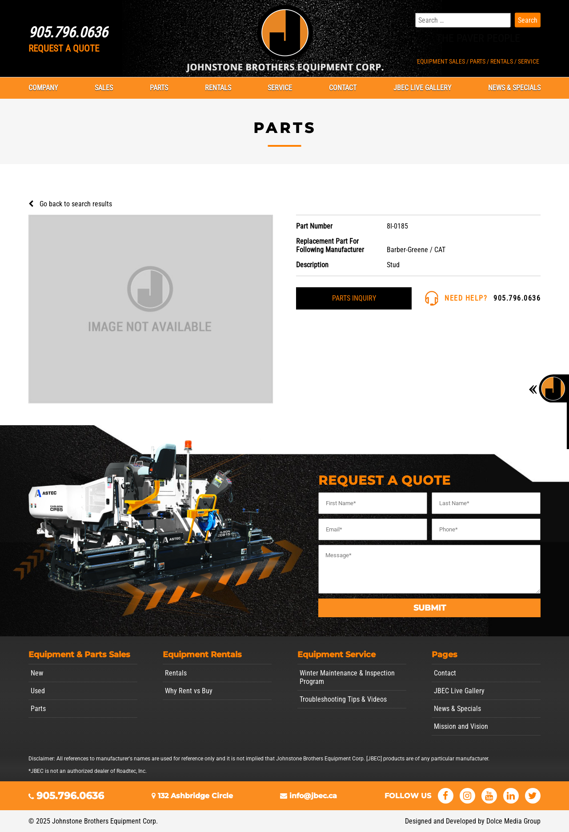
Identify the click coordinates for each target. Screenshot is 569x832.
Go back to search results (76, 204)
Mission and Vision (461, 726)
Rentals (218, 88)
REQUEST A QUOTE (63, 48)
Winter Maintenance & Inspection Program (347, 677)
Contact (343, 88)
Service (280, 88)
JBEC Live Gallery (422, 88)
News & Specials (514, 88)
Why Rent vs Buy (188, 691)
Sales (104, 88)
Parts (159, 88)
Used (38, 691)
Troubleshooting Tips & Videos (343, 699)
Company (43, 88)
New (37, 673)
